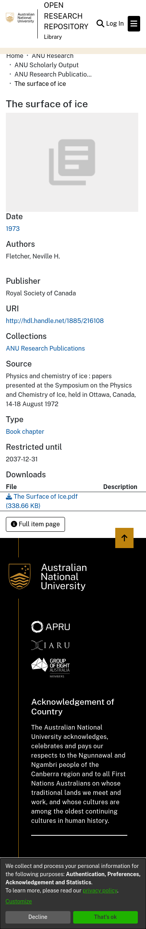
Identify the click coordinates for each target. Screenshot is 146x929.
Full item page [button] (35, 524)
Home (14, 55)
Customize (18, 901)
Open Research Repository (66, 16)
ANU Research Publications (53, 74)
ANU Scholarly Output (46, 65)
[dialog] (73, 893)
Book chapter (25, 431)
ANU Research (53, 55)
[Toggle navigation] (134, 23)
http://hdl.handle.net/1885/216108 (55, 321)
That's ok (105, 917)
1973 (13, 228)
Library (53, 37)
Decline (37, 917)
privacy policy (100, 890)
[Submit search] (100, 23)
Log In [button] (115, 23)
